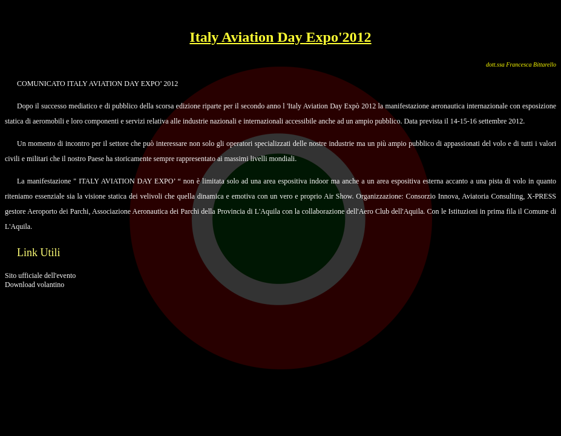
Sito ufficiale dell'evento (40, 275)
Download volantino (34, 284)
